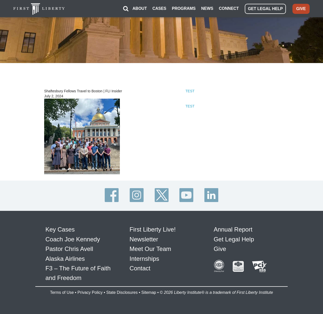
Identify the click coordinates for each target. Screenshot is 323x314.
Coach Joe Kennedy (72, 239)
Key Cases (60, 229)
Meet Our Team (150, 248)
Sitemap (148, 292)
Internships (144, 258)
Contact (139, 268)
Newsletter (143, 239)
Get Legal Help (234, 239)
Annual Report (233, 229)
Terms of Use (62, 292)
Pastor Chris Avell (69, 248)
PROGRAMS (184, 8)
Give (220, 248)
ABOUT (139, 8)
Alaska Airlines (65, 258)
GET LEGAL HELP (265, 9)
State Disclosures (122, 292)
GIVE (301, 9)
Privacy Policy (90, 292)
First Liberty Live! (152, 229)
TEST (190, 91)
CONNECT (229, 8)
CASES (159, 8)
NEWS (207, 8)
